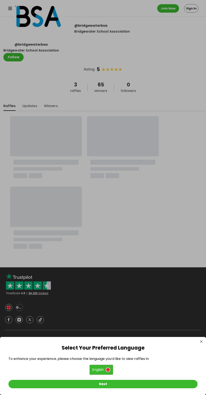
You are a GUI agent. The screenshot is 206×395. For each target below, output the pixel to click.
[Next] (103, 384)
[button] (101, 370)
